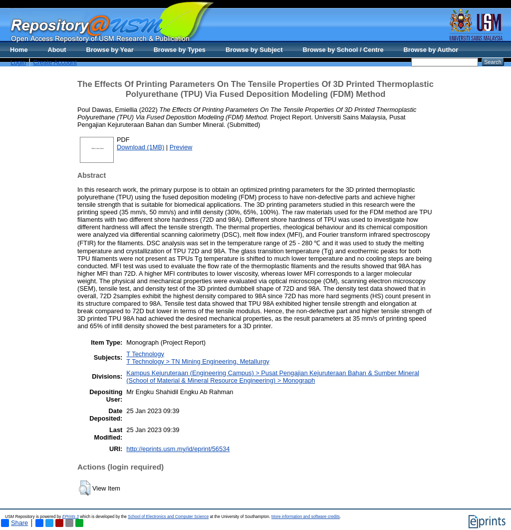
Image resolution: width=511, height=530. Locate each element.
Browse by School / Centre (342, 49)
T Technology (145, 354)
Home (19, 49)
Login (18, 62)
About (57, 49)
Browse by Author (431, 49)
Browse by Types (180, 49)
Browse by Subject (254, 49)
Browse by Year (110, 49)
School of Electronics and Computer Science (168, 517)
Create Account (55, 62)
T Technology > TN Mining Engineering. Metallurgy (197, 361)
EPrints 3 (70, 517)
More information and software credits (305, 517)
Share (14, 523)
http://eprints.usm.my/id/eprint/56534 (178, 449)
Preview (181, 147)
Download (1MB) (140, 147)
